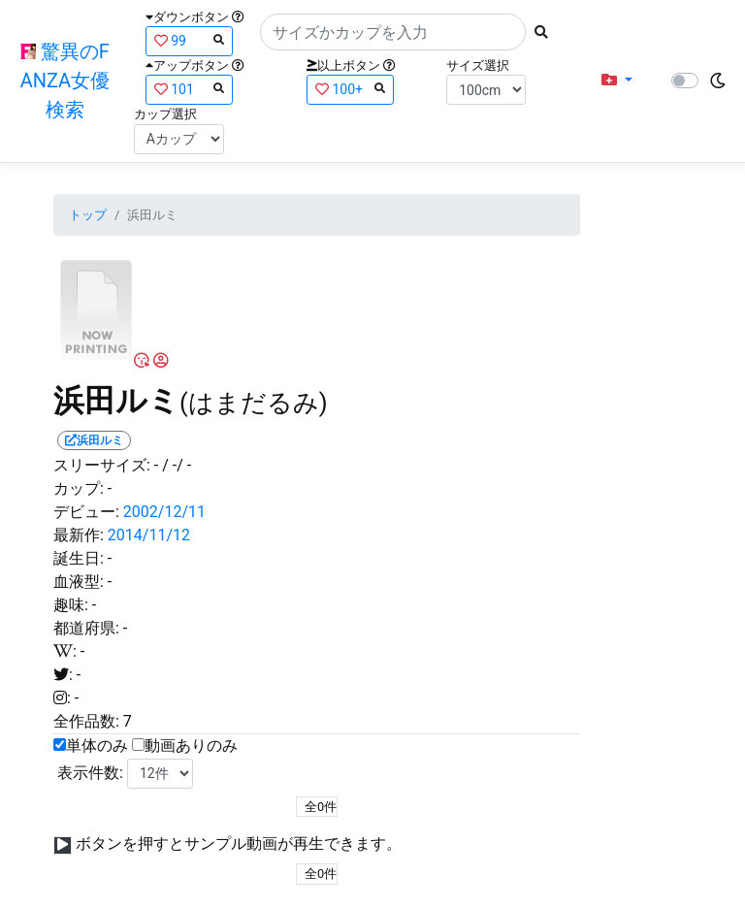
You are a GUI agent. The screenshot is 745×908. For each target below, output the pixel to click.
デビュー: (86, 512)
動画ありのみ (191, 745)
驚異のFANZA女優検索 (65, 80)
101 (189, 89)
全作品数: (86, 721)
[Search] (393, 32)
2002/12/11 (164, 512)
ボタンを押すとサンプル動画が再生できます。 (239, 843)
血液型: (78, 581)
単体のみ (97, 745)
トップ (88, 215)
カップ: (78, 488)
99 (189, 40)
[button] (617, 80)
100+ (350, 89)
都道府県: (86, 628)
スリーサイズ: (101, 465)
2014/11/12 (149, 535)
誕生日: (78, 558)
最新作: (78, 535)
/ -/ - (176, 465)
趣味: (70, 605)
